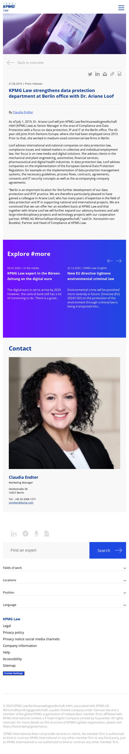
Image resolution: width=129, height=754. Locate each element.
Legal (7, 626)
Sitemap (9, 665)
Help (6, 652)
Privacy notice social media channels (31, 639)
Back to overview (31, 62)
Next (119, 261)
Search (103, 550)
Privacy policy (13, 632)
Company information (20, 645)
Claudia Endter (23, 112)
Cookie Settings (13, 673)
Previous (110, 260)
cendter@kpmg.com (21, 502)
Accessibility (12, 659)
